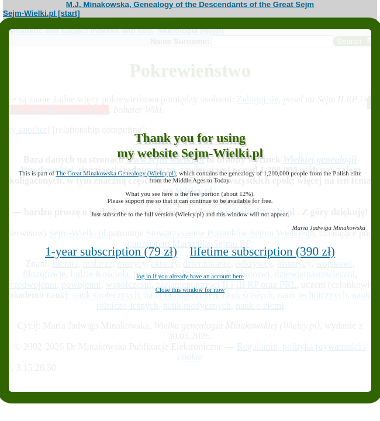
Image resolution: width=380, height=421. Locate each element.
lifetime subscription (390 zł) (262, 251)
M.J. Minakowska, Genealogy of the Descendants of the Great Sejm (190, 4)
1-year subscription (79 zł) (111, 251)
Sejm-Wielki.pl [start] (41, 13)
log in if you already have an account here (190, 275)
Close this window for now (190, 289)
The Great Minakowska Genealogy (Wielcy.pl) (115, 173)
